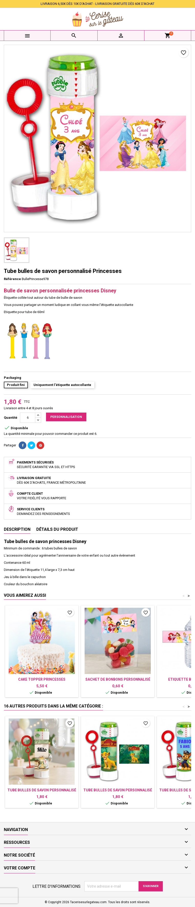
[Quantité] (27, 418)
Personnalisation (66, 417)
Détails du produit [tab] (57, 529)
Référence (12, 279)
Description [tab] (17, 529)
